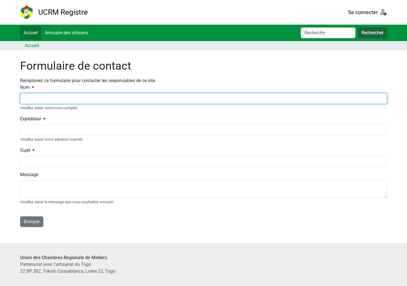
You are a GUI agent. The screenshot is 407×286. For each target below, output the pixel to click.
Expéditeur (32, 118)
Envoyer (32, 221)
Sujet (27, 150)
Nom (27, 87)
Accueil (31, 32)
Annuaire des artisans (66, 32)
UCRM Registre (63, 12)
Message (29, 174)
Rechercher (372, 32)
